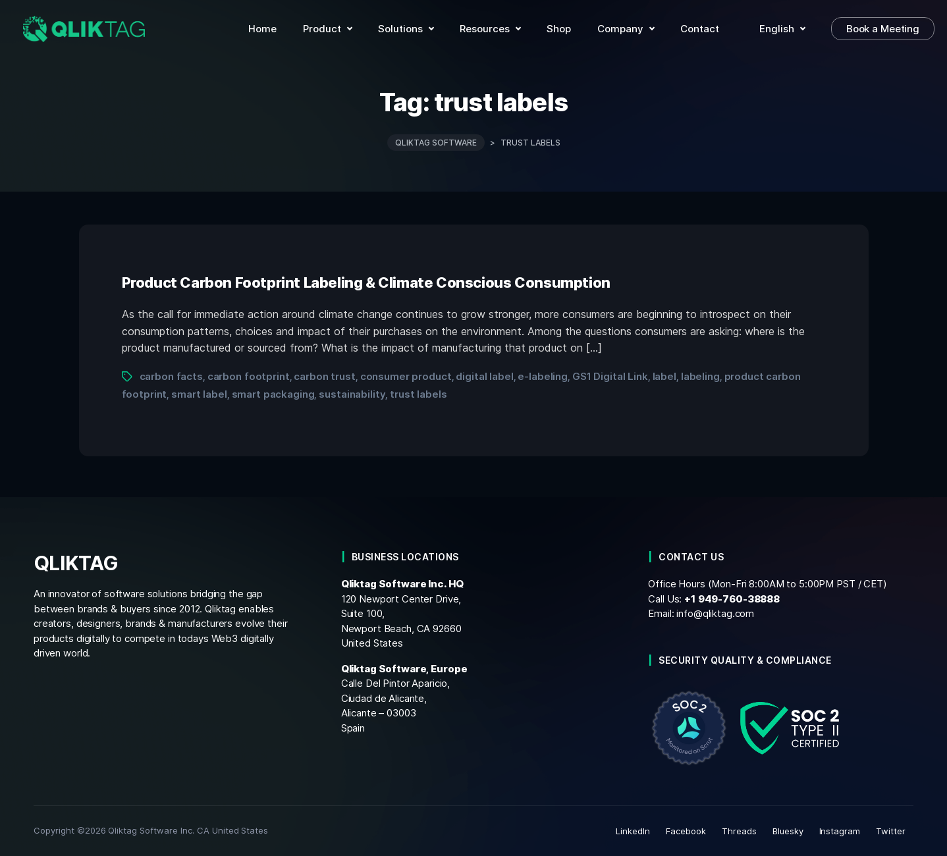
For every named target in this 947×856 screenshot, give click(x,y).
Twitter (891, 831)
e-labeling (543, 376)
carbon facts (171, 376)
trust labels (418, 394)
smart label (199, 394)
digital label (484, 376)
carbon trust (324, 376)
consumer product (406, 376)
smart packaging (273, 394)
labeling (700, 376)
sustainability (352, 394)
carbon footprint (248, 376)
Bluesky (787, 831)
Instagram (840, 831)
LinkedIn (633, 831)
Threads (739, 831)
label (664, 376)
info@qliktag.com (715, 613)
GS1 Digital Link (610, 376)
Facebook (686, 831)
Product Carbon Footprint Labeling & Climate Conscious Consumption (366, 282)
